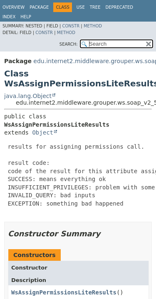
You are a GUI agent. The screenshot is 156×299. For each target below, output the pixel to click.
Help (25, 17)
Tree (95, 7)
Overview (13, 7)
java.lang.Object (28, 96)
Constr (70, 26)
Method (93, 26)
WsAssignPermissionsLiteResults (63, 292)
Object (42, 132)
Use (81, 7)
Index (8, 17)
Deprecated (119, 7)
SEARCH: (68, 44)
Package (39, 7)
